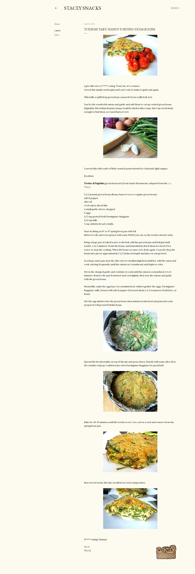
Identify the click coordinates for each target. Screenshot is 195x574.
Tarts (56, 35)
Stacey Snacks (82, 8)
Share (87, 550)
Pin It (87, 546)
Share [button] (57, 24)
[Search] (175, 8)
